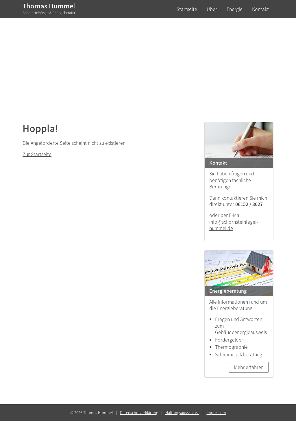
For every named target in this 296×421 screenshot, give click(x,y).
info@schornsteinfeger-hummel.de (233, 224)
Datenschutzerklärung (139, 412)
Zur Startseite (37, 154)
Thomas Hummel (49, 8)
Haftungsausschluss (182, 412)
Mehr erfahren (249, 366)
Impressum (216, 412)
